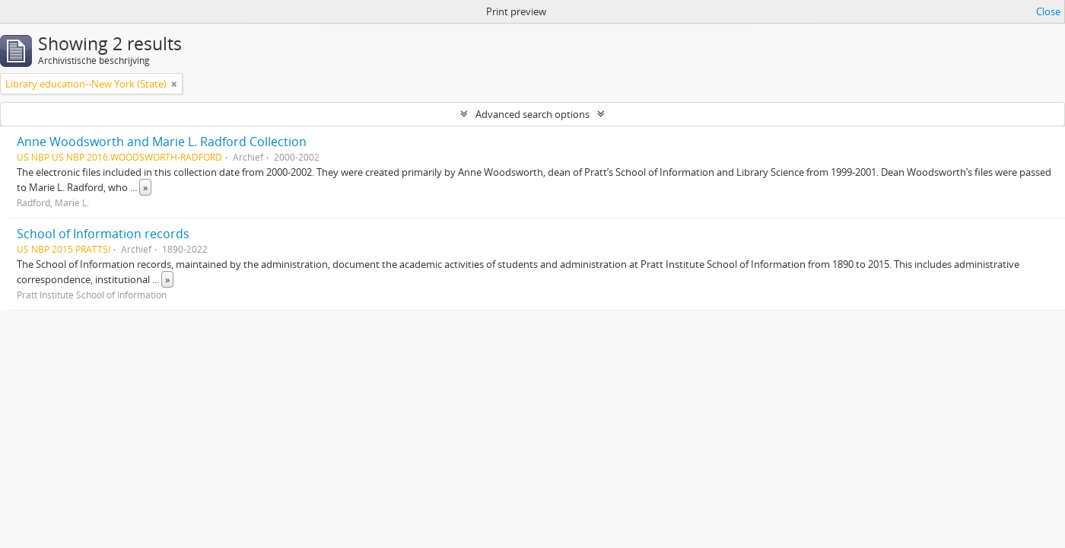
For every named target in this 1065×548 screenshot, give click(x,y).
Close (1048, 11)
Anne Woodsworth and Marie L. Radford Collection (162, 141)
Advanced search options (532, 114)
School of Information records (103, 233)
